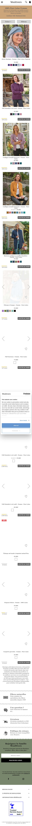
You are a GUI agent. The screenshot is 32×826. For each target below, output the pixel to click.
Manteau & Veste (21, 15)
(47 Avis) (5, 367)
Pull (14, 15)
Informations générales (16, 797)
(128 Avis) (5, 466)
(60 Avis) (5, 168)
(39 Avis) (5, 119)
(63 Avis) (5, 266)
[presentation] (16, 767)
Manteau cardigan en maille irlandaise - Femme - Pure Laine (16, 256)
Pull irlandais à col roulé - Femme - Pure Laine (16, 455)
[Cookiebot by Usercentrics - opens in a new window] (23, 394)
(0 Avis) (5, 564)
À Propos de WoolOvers (16, 793)
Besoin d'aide (16, 789)
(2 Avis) (5, 70)
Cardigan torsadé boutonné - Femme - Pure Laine (16, 158)
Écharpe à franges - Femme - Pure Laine (16, 305)
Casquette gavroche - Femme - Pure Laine (16, 651)
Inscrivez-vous (15, 760)
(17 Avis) (5, 318)
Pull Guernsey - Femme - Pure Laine (16, 356)
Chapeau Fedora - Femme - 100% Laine (16, 602)
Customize (16, 430)
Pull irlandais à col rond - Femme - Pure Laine (16, 108)
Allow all (16, 425)
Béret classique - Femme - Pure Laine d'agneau (16, 59)
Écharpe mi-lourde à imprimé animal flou (16, 553)
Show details (23, 420)
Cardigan (9, 15)
